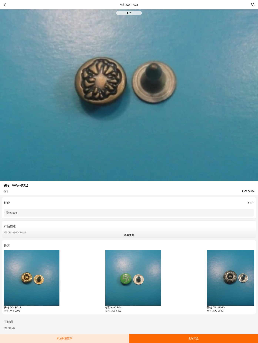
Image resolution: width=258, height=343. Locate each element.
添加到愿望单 (64, 338)
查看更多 (129, 235)
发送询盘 (193, 338)
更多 (249, 203)
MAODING (9, 328)
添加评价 (13, 213)
